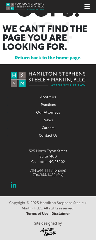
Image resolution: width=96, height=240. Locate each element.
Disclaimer (60, 214)
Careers (48, 128)
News (48, 120)
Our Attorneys (48, 113)
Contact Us (48, 136)
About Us (48, 97)
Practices (48, 105)
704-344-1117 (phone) (48, 170)
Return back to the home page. (48, 58)
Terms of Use (37, 214)
